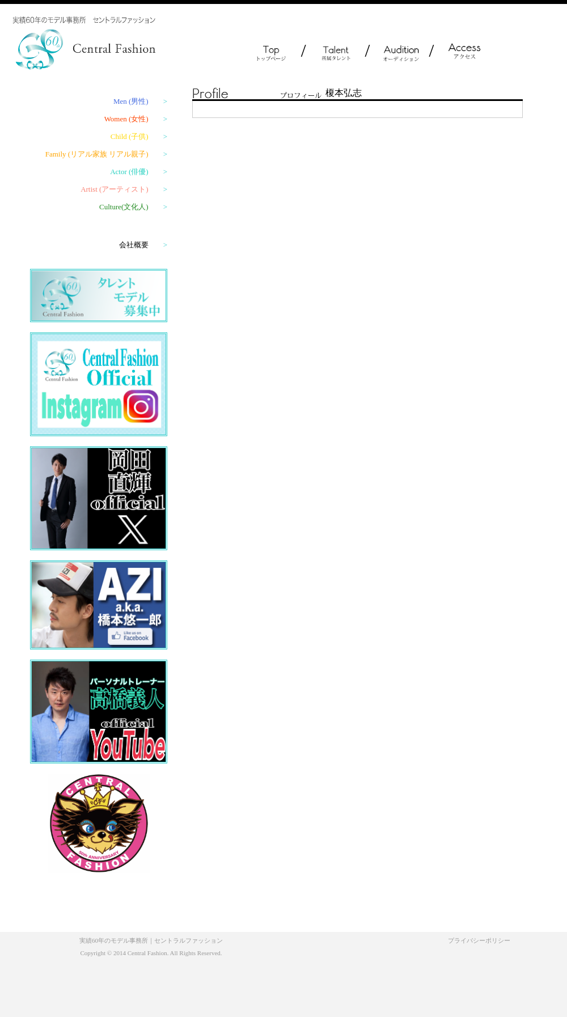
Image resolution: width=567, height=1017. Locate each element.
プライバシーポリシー (479, 940)
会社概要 (143, 244)
